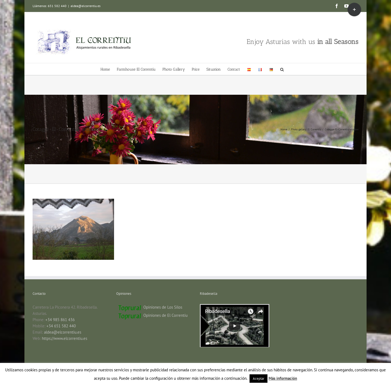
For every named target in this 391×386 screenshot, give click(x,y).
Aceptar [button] (258, 378)
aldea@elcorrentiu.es (85, 6)
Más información (283, 378)
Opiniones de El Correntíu (165, 315)
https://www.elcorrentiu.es (64, 338)
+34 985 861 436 (60, 319)
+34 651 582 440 (61, 325)
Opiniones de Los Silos (162, 307)
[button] (282, 69)
